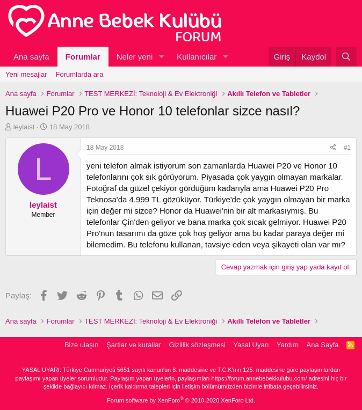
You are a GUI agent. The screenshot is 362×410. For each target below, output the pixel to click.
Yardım (288, 345)
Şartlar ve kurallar (133, 345)
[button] (161, 57)
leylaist (24, 127)
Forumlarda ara (80, 74)
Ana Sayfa (323, 345)
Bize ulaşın (81, 345)
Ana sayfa (31, 56)
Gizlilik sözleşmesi (197, 345)
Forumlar (83, 56)
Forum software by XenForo (181, 400)
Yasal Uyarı (251, 345)
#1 (347, 147)
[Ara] (346, 57)
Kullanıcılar (196, 56)
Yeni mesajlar (26, 74)
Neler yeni (135, 56)
